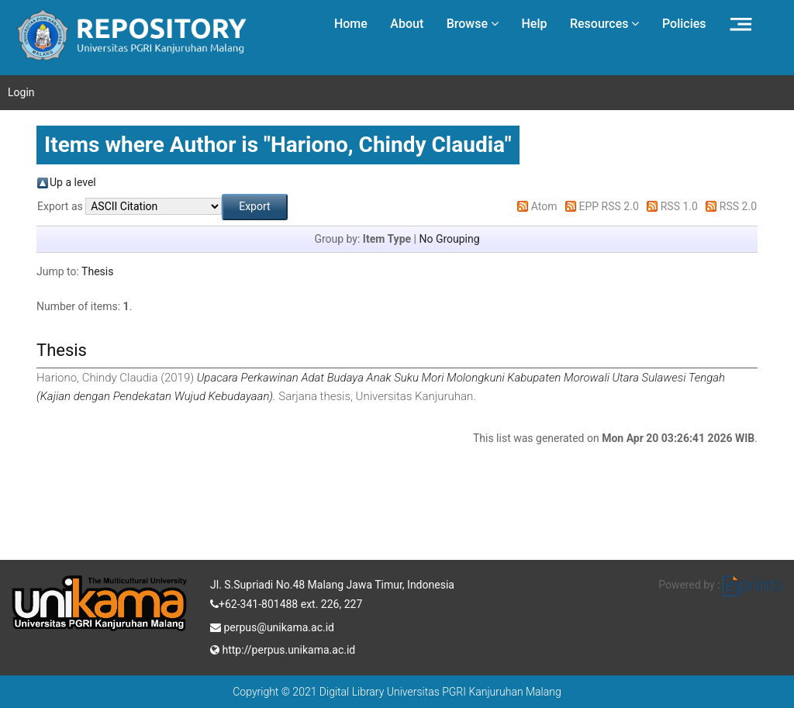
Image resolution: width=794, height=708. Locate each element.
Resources (605, 23)
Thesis (97, 271)
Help (534, 23)
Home (351, 23)
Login (21, 92)
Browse (473, 23)
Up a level (73, 182)
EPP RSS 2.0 (609, 206)
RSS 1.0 (679, 206)
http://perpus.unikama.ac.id (282, 648)
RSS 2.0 (738, 206)
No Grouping (449, 239)
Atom (544, 206)
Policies (684, 23)
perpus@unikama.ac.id (272, 626)
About (406, 23)
